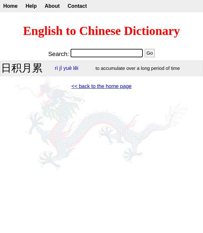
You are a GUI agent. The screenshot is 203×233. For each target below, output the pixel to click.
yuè (67, 68)
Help (31, 6)
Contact (77, 6)
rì (56, 68)
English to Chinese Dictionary (101, 31)
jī (60, 68)
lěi (75, 68)
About (52, 6)
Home (10, 6)
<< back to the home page (102, 86)
